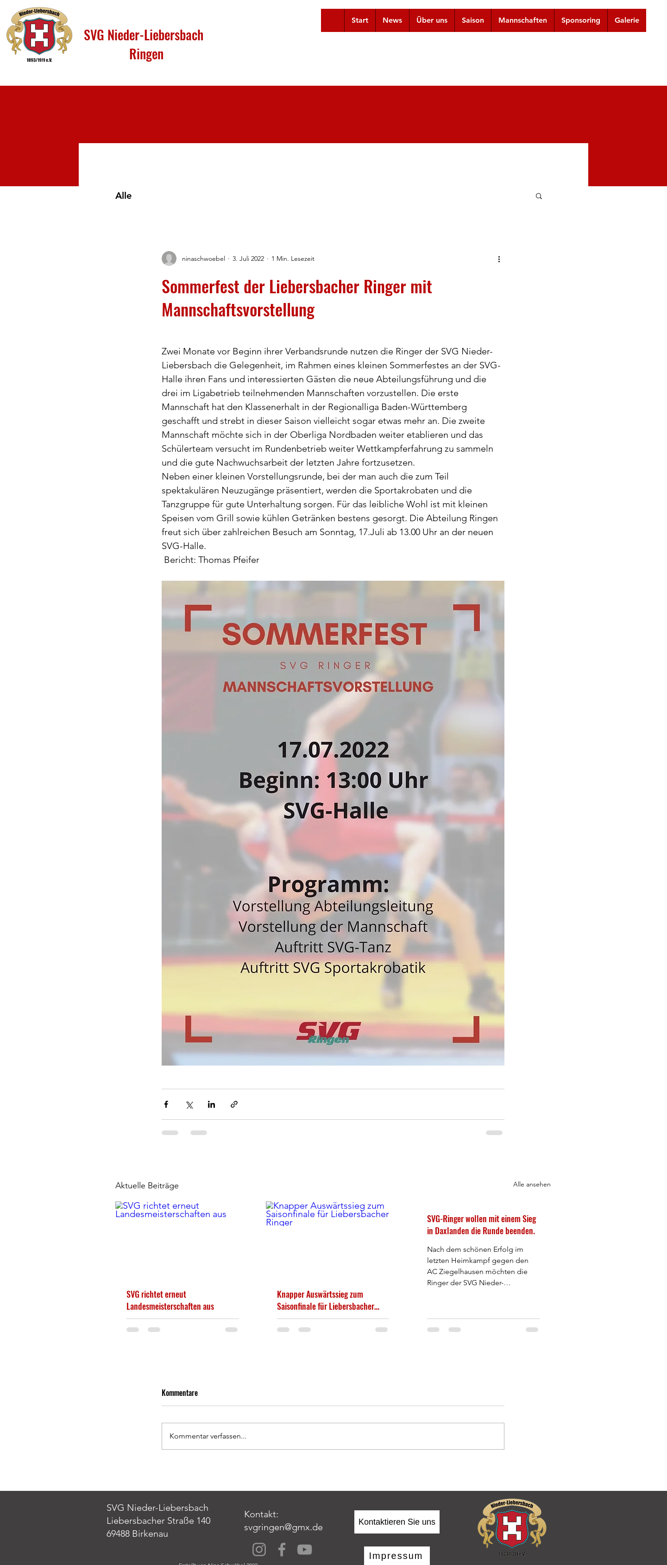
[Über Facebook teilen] (166, 1104)
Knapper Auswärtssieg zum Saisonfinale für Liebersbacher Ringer (325, 1300)
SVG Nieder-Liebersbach (143, 34)
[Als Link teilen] (234, 1104)
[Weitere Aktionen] (498, 258)
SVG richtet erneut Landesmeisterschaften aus (170, 1300)
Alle (123, 195)
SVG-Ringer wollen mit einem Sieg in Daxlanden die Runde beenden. (481, 1224)
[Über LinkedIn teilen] (211, 1104)
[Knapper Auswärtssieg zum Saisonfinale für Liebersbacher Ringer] (333, 1239)
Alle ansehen (532, 1184)
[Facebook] (282, 1549)
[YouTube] (305, 1549)
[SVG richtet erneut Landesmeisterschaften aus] (182, 1239)
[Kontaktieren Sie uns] (397, 1521)
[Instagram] (259, 1549)
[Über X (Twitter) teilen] (188, 1104)
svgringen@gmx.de (283, 1527)
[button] (431, 20)
